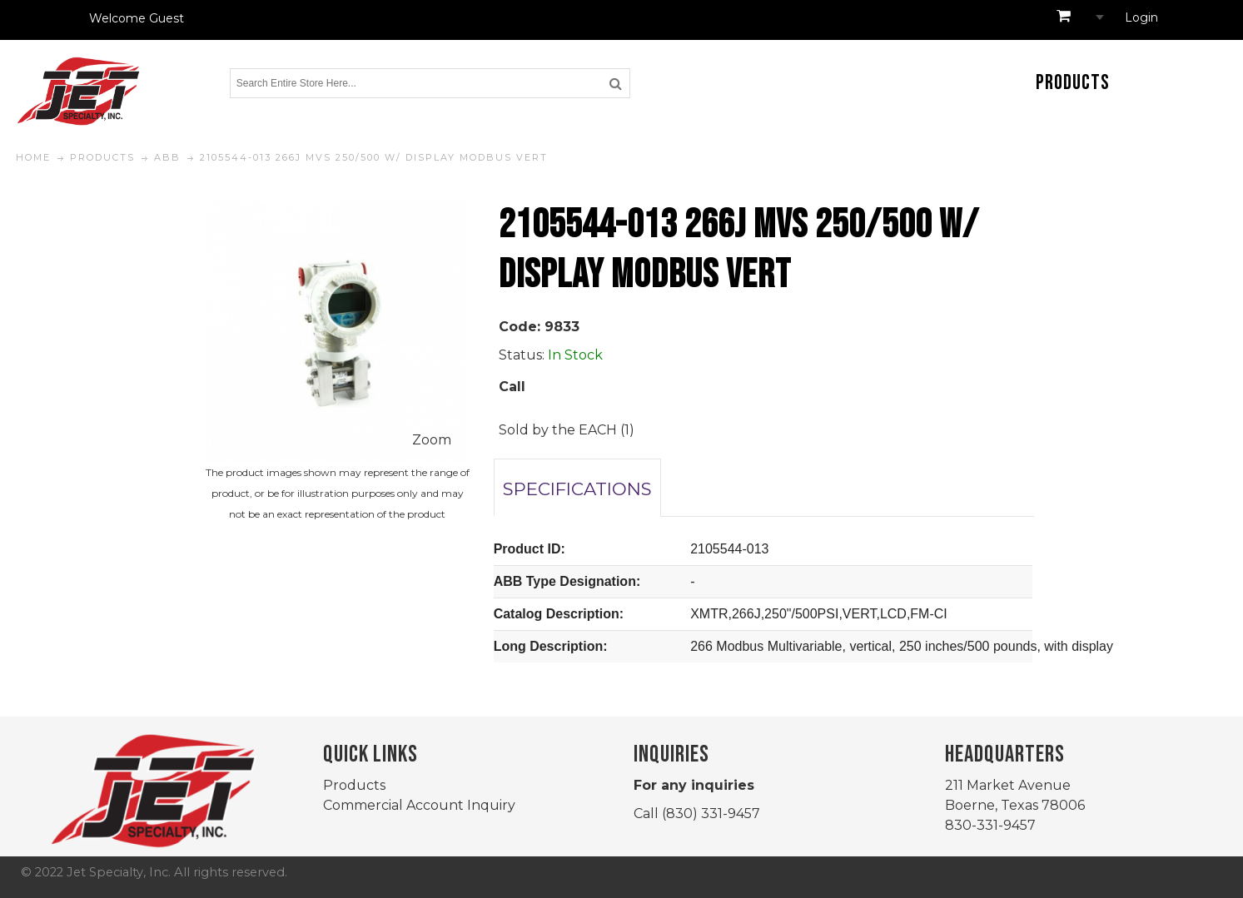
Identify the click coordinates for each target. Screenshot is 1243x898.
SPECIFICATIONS (577, 488)
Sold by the (539, 430)
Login (1141, 17)
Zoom (431, 440)
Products (354, 785)
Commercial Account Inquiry (419, 805)
